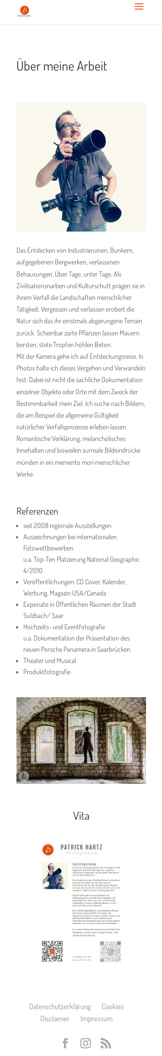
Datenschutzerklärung (60, 1006)
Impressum (96, 1018)
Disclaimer (55, 1018)
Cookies (113, 1006)
